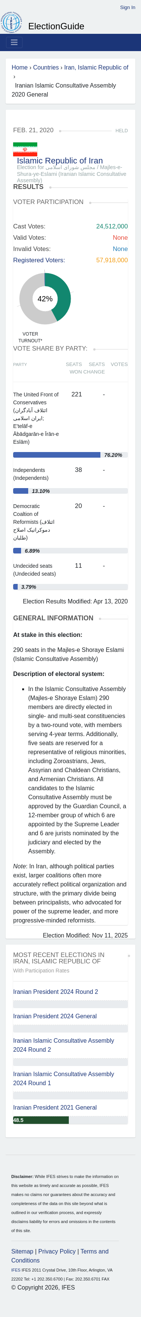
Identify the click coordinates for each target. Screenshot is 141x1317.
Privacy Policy (57, 1251)
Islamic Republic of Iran (60, 160)
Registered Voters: (39, 260)
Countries (46, 67)
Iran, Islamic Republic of (96, 67)
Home (20, 67)
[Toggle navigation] (14, 42)
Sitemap (22, 1251)
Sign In (127, 7)
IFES (15, 1270)
